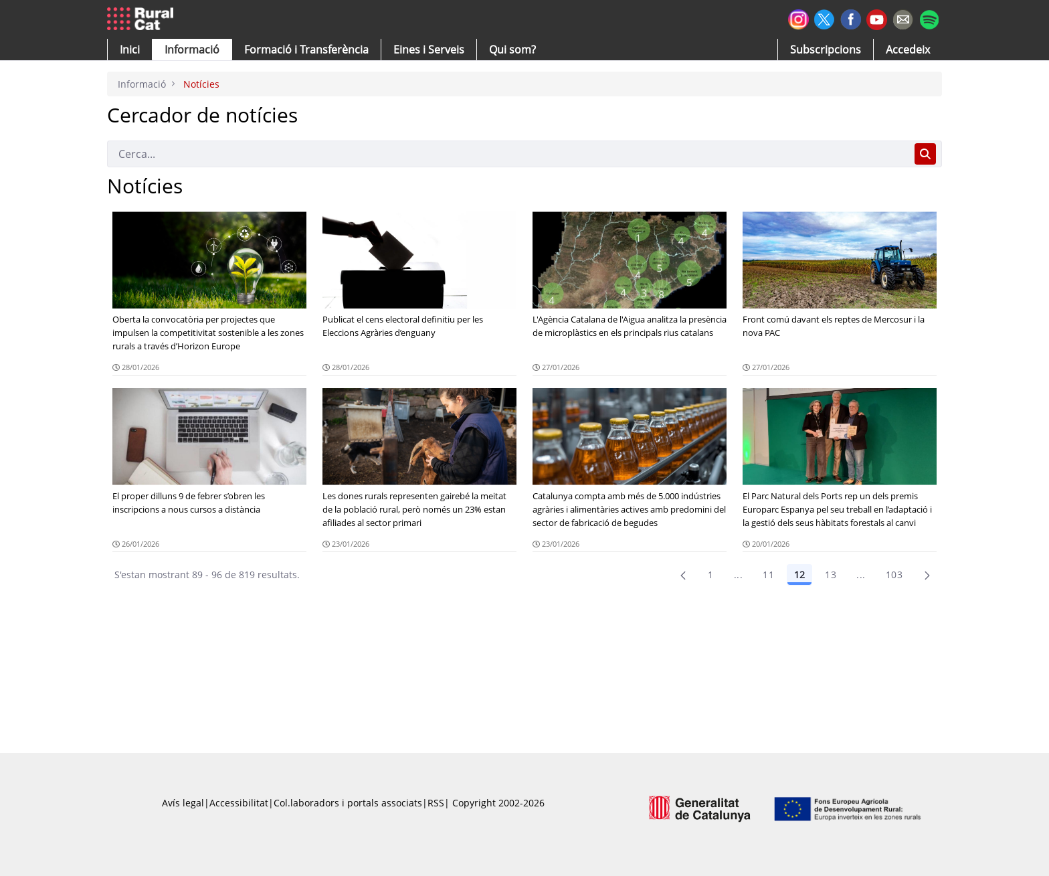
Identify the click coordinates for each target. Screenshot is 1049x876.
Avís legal (183, 802)
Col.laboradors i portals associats (348, 802)
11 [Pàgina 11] (768, 574)
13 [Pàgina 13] (830, 574)
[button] (130, 49)
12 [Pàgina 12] (799, 574)
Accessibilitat (238, 802)
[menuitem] (306, 49)
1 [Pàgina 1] (710, 574)
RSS (435, 802)
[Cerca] (508, 154)
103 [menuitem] (894, 574)
